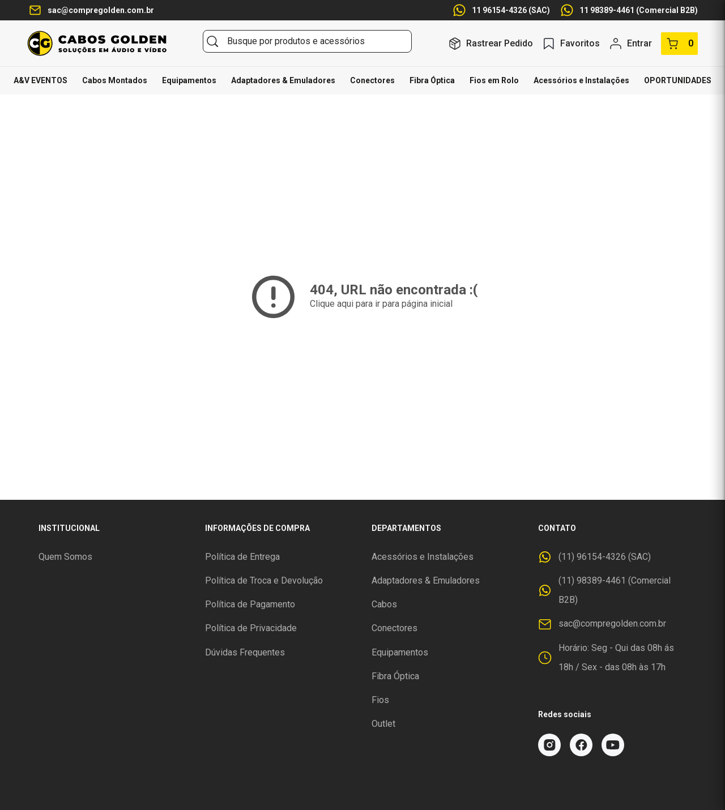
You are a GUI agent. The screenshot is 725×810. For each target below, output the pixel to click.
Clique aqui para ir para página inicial (381, 303)
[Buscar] (212, 41)
